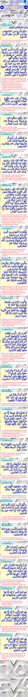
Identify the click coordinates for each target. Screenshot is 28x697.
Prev (6, 13)
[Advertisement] (14, 676)
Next (19, 15)
